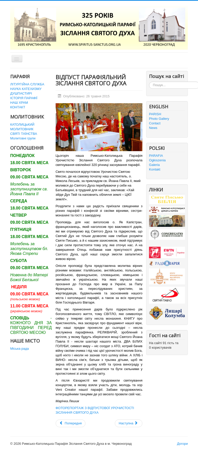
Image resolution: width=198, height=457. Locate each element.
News (153, 128)
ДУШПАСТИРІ (21, 93)
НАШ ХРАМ (19, 103)
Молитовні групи (22, 138)
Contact (154, 123)
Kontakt (154, 169)
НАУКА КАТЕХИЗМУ (25, 89)
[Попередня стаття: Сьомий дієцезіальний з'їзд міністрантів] (71, 423)
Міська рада (19, 348)
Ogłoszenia (157, 160)
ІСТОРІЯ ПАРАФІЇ (23, 98)
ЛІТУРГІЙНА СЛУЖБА (27, 84)
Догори (182, 444)
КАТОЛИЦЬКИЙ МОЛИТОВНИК (22, 127)
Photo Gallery (159, 119)
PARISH (155, 114)
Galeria (154, 165)
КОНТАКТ (17, 107)
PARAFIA (156, 156)
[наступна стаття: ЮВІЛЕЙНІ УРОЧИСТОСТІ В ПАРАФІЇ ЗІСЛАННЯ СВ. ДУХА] (128, 423)
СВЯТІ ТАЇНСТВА (23, 134)
